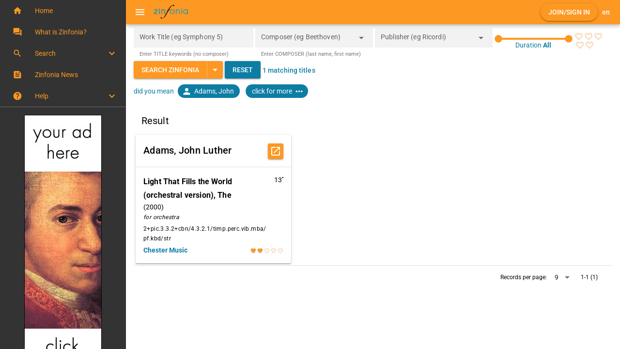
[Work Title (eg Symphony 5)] (194, 38)
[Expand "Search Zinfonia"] (215, 70)
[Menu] (140, 12)
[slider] (533, 39)
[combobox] (307, 41)
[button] (62, 10)
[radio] (578, 36)
